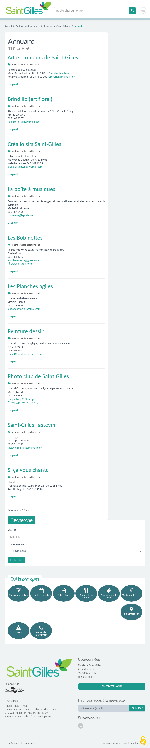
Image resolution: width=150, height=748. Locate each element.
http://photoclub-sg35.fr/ (23, 402)
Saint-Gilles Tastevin (31, 425)
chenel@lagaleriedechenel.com (25, 354)
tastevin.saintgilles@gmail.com (25, 447)
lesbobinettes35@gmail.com (23, 260)
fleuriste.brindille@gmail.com (24, 121)
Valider (137, 708)
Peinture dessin (26, 332)
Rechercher (16, 560)
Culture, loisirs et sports (27, 26)
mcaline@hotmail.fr (61, 73)
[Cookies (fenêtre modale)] (143, 741)
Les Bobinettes (25, 238)
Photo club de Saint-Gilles (38, 377)
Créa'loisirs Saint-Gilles (34, 144)
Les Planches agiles (30, 287)
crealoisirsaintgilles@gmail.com (25, 167)
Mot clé (12, 530)
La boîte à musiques (31, 189)
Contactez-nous (112, 686)
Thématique (17, 544)
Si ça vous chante (28, 470)
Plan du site (128, 743)
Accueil (8, 26)
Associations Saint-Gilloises (57, 26)
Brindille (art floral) (30, 99)
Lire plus (13, 84)
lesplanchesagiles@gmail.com (24, 309)
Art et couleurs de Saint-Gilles (43, 58)
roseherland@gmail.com (61, 76)
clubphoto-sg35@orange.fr (22, 399)
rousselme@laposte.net (21, 215)
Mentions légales (111, 743)
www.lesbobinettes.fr (21, 264)
